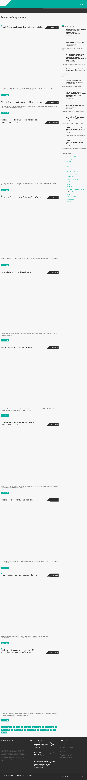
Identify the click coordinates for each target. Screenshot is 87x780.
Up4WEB (29, 775)
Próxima (4, 732)
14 (46, 727)
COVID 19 (69, 159)
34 (54, 729)
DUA (68, 166)
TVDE (68, 201)
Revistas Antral (62, 776)
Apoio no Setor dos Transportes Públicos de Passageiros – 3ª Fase (19, 121)
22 (15, 729)
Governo (69, 176)
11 (36, 727)
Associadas (70, 776)
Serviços (61, 11)
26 (28, 729)
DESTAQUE (69, 161)
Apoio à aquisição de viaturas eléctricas (17, 500)
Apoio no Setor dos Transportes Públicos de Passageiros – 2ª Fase (19, 423)
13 (43, 727)
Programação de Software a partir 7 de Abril (19, 575)
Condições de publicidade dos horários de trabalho (22, 27)
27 (31, 729)
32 (47, 729)
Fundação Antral (71, 174)
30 (41, 729)
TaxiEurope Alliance (71, 196)
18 (2, 729)
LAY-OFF (68, 186)
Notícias (69, 11)
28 (34, 729)
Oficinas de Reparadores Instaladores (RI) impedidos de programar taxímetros (18, 651)
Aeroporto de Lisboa (72, 156)
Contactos (83, 11)
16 (52, 727)
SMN (68, 194)
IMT (68, 181)
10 (33, 727)
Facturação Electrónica (73, 171)
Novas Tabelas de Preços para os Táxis (16, 347)
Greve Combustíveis (71, 179)
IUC (67, 184)
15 (49, 727)
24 (21, 729)
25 (25, 729)
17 (56, 727)
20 (8, 729)
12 (39, 727)
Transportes (70, 199)
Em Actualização (71, 169)
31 (44, 729)
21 (12, 729)
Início (48, 11)
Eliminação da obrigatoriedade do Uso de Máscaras (22, 102)
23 (18, 729)
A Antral (54, 11)
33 (51, 729)
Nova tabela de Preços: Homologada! (16, 272)
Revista (75, 11)
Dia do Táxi (69, 164)
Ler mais (5, 95)
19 (5, 729)
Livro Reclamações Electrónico (74, 189)
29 (38, 729)
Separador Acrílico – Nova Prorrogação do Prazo (21, 197)
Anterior (4, 727)
